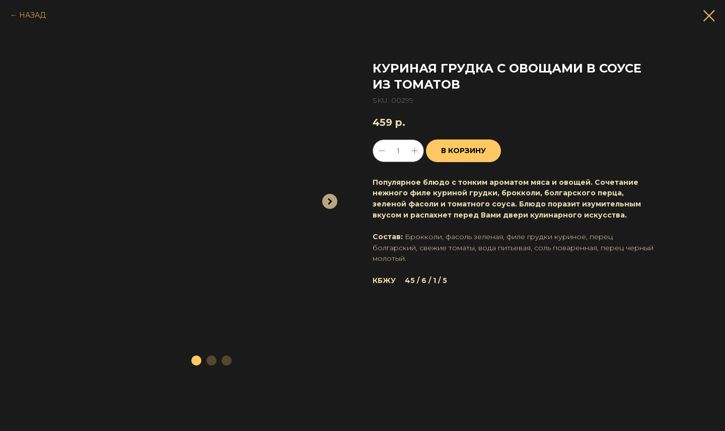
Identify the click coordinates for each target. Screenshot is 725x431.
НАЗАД (32, 15)
